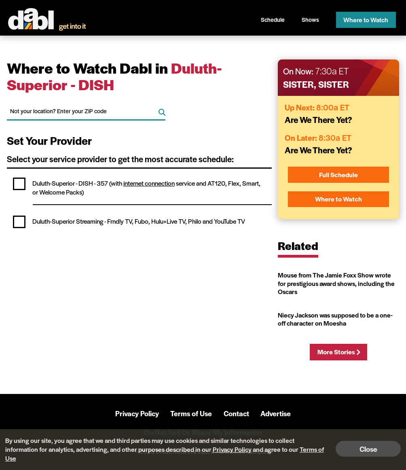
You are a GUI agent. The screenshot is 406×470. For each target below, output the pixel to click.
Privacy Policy (137, 413)
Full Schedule (338, 174)
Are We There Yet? (318, 119)
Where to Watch (365, 19)
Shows (310, 19)
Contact (236, 413)
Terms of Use (191, 413)
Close (368, 449)
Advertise (275, 413)
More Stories (338, 351)
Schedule (273, 19)
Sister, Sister (316, 84)
